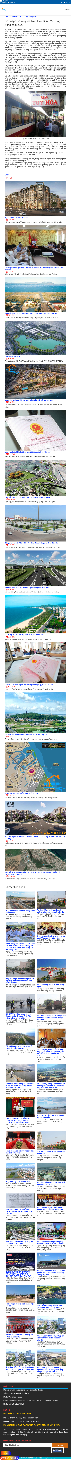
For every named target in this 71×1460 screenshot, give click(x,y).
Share (7, 175)
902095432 (34, 1421)
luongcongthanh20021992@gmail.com (24, 1400)
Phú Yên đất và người (27, 17)
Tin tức (14, 17)
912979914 (19, 1404)
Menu (68, 9)
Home (7, 17)
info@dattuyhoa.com (50, 1400)
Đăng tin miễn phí (9, 1458)
